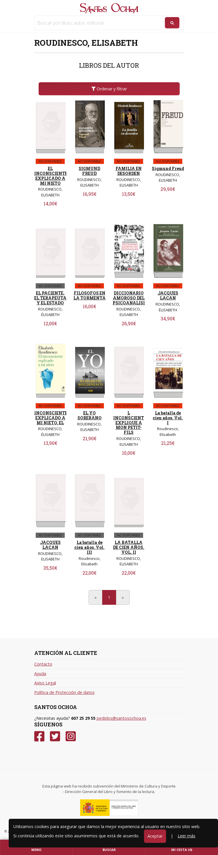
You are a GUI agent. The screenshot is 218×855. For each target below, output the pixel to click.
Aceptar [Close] (155, 836)
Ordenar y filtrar (109, 89)
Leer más (186, 835)
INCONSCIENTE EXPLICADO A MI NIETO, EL (50, 417)
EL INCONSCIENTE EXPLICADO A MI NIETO (50, 176)
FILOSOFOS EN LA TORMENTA (89, 295)
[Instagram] (71, 736)
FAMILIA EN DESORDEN (129, 171)
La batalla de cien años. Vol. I (168, 417)
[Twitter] (55, 736)
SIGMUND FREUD (89, 171)
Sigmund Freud (168, 168)
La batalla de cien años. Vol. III (89, 547)
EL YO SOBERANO (90, 415)
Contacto (43, 664)
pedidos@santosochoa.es (121, 718)
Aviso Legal (45, 683)
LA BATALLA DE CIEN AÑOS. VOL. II (128, 547)
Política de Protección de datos (64, 692)
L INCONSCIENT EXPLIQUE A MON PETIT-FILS (128, 422)
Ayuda (40, 673)
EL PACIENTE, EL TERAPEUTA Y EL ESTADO (50, 298)
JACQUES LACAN (168, 295)
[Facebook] (39, 736)
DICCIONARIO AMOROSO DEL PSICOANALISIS (130, 298)
